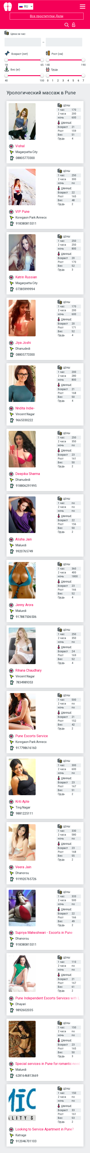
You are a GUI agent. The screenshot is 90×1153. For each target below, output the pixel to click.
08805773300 (25, 158)
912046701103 (26, 1141)
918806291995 (26, 486)
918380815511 (26, 223)
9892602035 (24, 1010)
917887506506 (26, 617)
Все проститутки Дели (46, 16)
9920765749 (24, 551)
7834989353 (24, 682)
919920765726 (26, 879)
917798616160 (26, 748)
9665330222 (24, 420)
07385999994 (25, 289)
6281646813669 (27, 1076)
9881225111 (24, 813)
